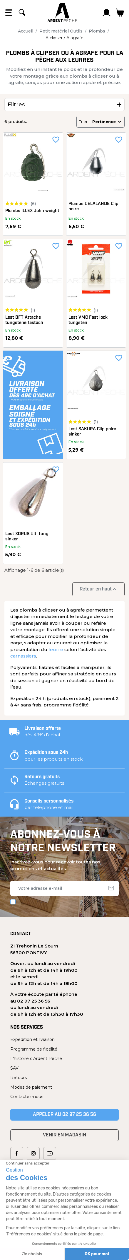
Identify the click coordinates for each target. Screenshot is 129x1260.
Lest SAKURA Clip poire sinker (92, 432)
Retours (18, 1077)
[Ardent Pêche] (62, 12)
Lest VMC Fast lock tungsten (88, 320)
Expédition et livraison (32, 1039)
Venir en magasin (64, 1135)
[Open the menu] (8, 12)
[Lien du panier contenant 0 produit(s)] (120, 12)
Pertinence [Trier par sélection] (107, 121)
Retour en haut (98, 589)
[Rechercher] (22, 12)
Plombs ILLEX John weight (32, 211)
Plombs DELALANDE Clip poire (93, 206)
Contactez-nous (26, 1096)
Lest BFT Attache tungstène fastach (24, 320)
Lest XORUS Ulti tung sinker (26, 537)
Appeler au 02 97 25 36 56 (64, 1114)
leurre (55, 649)
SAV (14, 1068)
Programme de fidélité (33, 1049)
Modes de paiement (31, 1087)
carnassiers (23, 656)
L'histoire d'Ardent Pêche (36, 1058)
